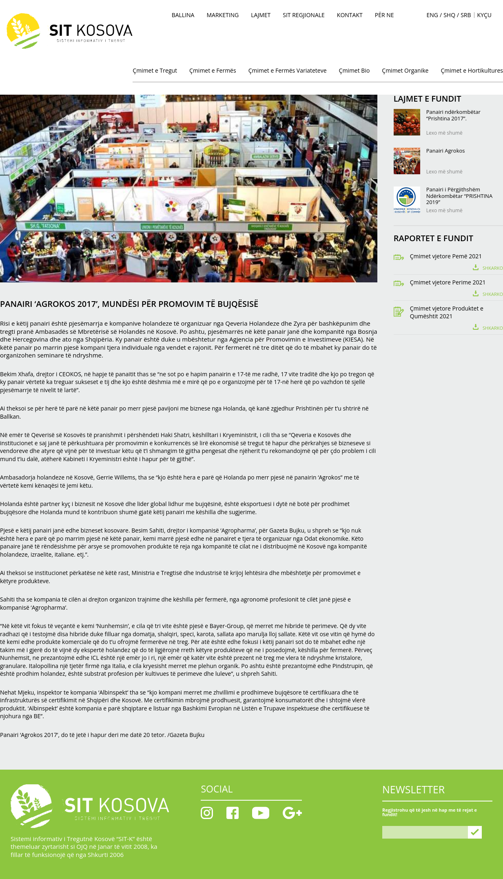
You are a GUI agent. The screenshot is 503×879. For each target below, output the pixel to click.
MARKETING (222, 15)
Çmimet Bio (354, 70)
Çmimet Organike (405, 70)
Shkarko (493, 267)
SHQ (449, 15)
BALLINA (183, 15)
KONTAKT (350, 15)
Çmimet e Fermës (212, 70)
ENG (433, 15)
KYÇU (484, 15)
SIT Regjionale (304, 15)
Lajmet (260, 15)
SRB (466, 15)
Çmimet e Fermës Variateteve (287, 70)
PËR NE (384, 15)
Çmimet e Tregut (155, 70)
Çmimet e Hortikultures (472, 70)
